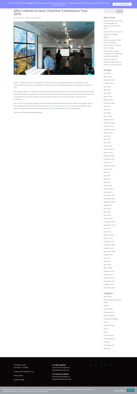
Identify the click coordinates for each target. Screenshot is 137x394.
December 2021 (109, 153)
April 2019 (107, 229)
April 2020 (107, 213)
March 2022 (108, 143)
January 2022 (108, 150)
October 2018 (108, 246)
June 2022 (107, 133)
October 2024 (108, 81)
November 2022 (109, 120)
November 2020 (109, 196)
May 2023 (107, 107)
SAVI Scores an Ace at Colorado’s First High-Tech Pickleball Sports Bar (113, 51)
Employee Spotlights (111, 316)
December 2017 (109, 275)
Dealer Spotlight (109, 313)
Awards (106, 303)
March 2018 (108, 265)
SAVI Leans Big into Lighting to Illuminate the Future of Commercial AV (113, 59)
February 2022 (109, 147)
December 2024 (109, 77)
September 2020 (109, 199)
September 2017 (109, 285)
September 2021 (109, 163)
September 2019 (109, 223)
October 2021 (108, 160)
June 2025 (107, 71)
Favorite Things (109, 323)
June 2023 (107, 104)
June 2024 (107, 84)
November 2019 (109, 219)
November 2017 (109, 279)
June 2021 (107, 173)
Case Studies (108, 306)
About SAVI (107, 294)
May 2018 (107, 259)
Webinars (107, 346)
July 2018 (107, 256)
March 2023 (108, 114)
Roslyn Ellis (20, 15)
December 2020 (109, 193)
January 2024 (108, 97)
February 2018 (109, 269)
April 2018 (107, 262)
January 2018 (108, 272)
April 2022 (107, 140)
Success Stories (109, 336)
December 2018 (109, 239)
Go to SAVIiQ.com (122, 4)
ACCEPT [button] (130, 390)
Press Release (108, 333)
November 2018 (109, 242)
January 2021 (108, 190)
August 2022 (108, 130)
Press (105, 329)
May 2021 (107, 176)
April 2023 (107, 110)
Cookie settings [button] (19, 377)
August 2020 (108, 203)
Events (38, 15)
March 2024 (108, 94)
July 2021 (107, 170)
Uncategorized (109, 343)
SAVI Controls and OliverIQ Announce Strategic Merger (113, 31)
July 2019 (107, 226)
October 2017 (108, 282)
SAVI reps (53, 103)
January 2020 (108, 216)
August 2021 (108, 166)
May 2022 (107, 137)
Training (107, 339)
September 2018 (109, 249)
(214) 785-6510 (57, 365)
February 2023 (109, 117)
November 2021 (109, 157)
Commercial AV (109, 310)
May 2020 (107, 209)
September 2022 (109, 127)
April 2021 (107, 180)
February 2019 (109, 232)
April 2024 (107, 91)
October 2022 (108, 124)
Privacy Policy (18, 373)
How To (106, 326)
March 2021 (108, 183)
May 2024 (107, 87)
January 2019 (108, 236)
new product (66, 103)
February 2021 (109, 186)
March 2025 (108, 74)
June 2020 (107, 206)
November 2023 (109, 100)
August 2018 (108, 252)
